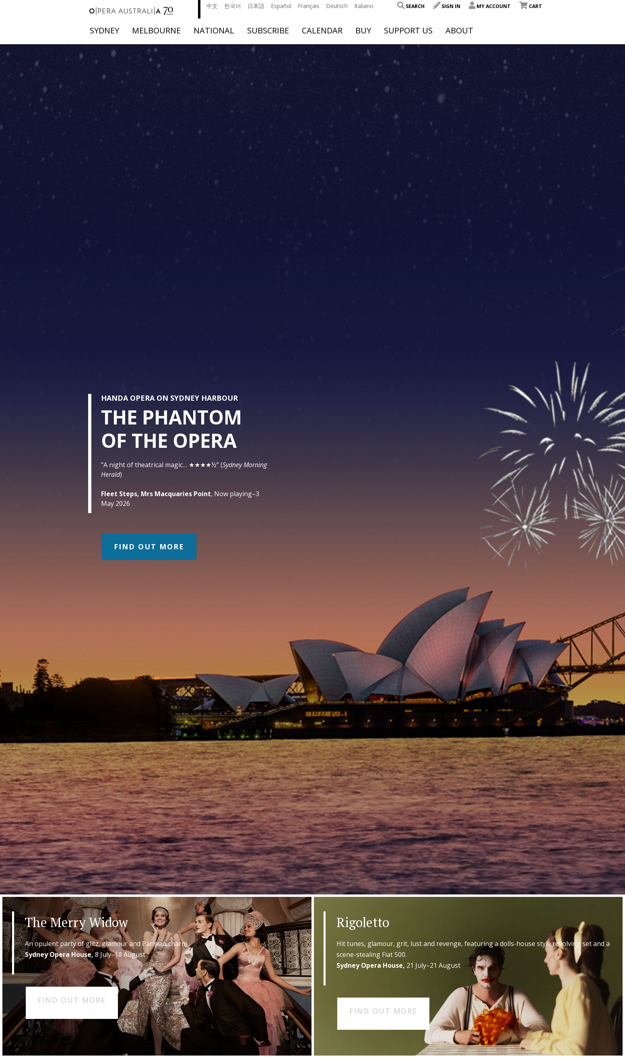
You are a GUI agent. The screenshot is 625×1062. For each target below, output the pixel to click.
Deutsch (337, 6)
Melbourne (156, 31)
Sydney (104, 31)
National (214, 31)
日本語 (256, 6)
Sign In (446, 6)
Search (411, 6)
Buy (363, 31)
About (459, 31)
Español (281, 6)
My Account (490, 6)
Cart (530, 6)
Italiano (363, 6)
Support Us (408, 31)
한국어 (232, 6)
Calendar (322, 31)
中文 (212, 6)
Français (309, 6)
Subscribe (268, 31)
